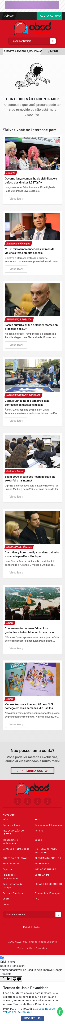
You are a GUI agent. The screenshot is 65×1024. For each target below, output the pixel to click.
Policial (39, 830)
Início (6, 819)
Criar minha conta (32, 771)
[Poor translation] (16, 979)
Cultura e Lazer (12, 825)
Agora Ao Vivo (49, 15)
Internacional (43, 863)
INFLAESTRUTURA (46, 869)
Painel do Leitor (32, 927)
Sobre (6, 898)
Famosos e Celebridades (10, 876)
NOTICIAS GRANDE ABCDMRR (46, 850)
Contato (7, 904)
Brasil (38, 819)
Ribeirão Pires (11, 863)
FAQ (37, 898)
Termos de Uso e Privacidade (32, 948)
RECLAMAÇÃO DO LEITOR (13, 832)
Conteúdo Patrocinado (16, 848)
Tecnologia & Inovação (48, 825)
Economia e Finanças (47, 893)
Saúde (38, 839)
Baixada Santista (13, 893)
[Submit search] (53, 41)
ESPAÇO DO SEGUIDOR (48, 884)
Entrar (9, 15)
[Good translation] (5, 979)
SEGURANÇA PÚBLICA (48, 858)
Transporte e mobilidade (10, 841)
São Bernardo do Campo (13, 886)
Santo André (42, 874)
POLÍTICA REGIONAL (15, 858)
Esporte (7, 869)
